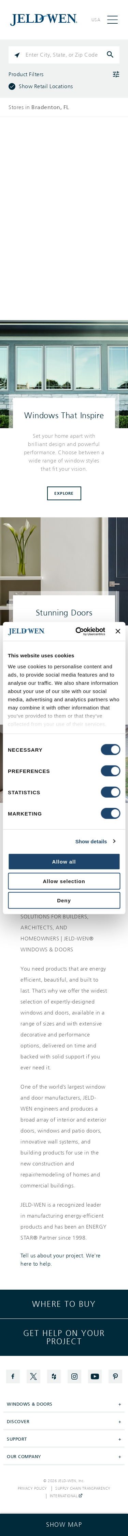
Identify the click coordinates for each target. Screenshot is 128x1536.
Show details (91, 841)
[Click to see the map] (64, 1525)
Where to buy (64, 1304)
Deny (64, 900)
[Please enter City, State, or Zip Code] (64, 54)
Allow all (64, 862)
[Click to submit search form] (110, 54)
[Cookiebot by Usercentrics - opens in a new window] (78, 631)
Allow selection (64, 881)
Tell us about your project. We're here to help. (60, 1259)
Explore (64, 493)
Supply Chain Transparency (83, 1488)
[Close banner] (117, 631)
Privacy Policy (32, 1488)
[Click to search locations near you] (17, 54)
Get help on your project (64, 1337)
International (66, 1496)
